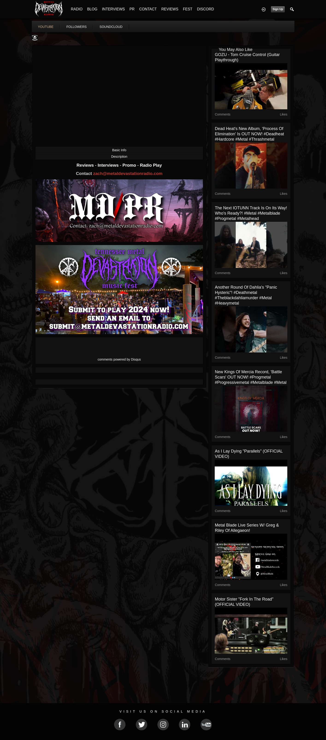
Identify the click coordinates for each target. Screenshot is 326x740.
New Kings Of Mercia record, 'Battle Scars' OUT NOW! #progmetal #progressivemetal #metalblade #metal (250, 377)
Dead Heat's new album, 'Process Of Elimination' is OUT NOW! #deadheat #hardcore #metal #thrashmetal (249, 134)
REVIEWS (169, 9)
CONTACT (148, 9)
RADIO (77, 9)
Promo (129, 165)
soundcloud (111, 27)
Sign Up (278, 9)
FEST (187, 9)
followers (76, 27)
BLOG (92, 9)
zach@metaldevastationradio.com (127, 173)
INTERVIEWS (113, 9)
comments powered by (119, 359)
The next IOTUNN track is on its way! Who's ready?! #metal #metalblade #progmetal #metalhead (251, 213)
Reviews (85, 165)
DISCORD (205, 9)
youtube (46, 27)
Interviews (109, 165)
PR (132, 9)
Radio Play (151, 165)
